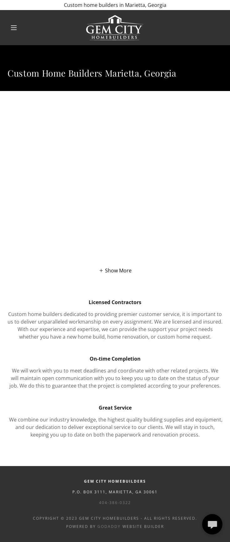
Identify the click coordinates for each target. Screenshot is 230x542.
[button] (18, 27)
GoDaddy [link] (109, 526)
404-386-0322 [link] (115, 502)
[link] (115, 27)
